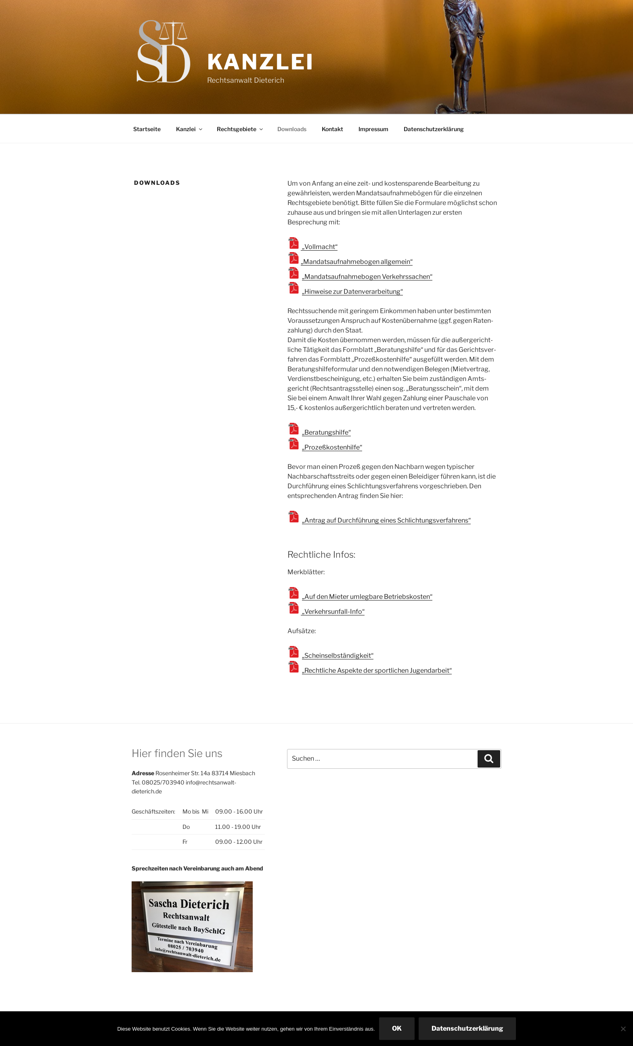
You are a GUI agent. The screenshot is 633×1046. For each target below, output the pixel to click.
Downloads (291, 129)
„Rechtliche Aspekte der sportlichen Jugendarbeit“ (377, 670)
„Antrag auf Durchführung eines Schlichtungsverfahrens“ (386, 520)
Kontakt (332, 129)
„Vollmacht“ (319, 247)
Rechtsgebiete (240, 129)
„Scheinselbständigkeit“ (337, 655)
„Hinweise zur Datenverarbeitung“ (352, 291)
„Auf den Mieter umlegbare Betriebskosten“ (367, 596)
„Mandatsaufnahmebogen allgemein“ (357, 262)
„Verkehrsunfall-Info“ (333, 611)
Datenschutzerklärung (434, 129)
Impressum (373, 129)
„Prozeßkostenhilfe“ (332, 447)
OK (397, 1028)
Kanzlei (260, 62)
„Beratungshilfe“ (326, 432)
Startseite (147, 129)
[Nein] (623, 1029)
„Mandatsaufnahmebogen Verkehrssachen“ (367, 276)
